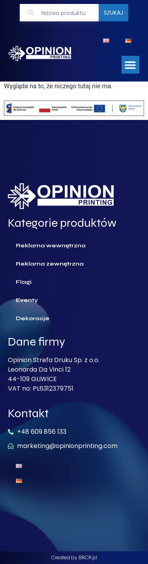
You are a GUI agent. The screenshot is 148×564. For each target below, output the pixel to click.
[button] (130, 65)
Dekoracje (32, 318)
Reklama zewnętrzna (50, 263)
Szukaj (113, 13)
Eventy (27, 300)
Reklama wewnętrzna (51, 245)
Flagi (24, 282)
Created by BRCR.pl (74, 557)
